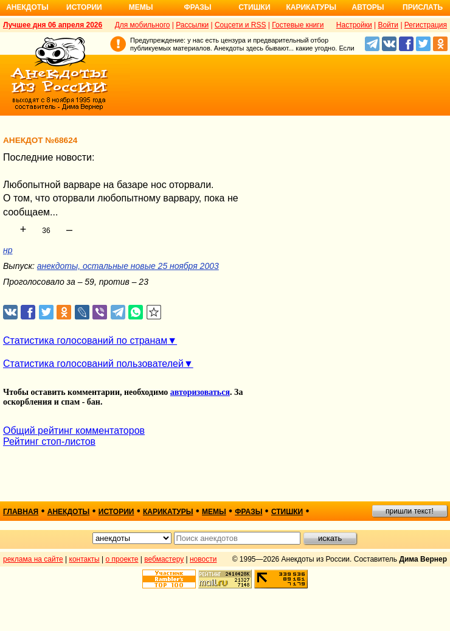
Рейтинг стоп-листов (49, 441)
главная (20, 511)
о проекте (122, 559)
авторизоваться (200, 392)
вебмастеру (164, 559)
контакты (84, 559)
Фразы (197, 7)
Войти (388, 25)
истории (116, 511)
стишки (287, 511)
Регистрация (425, 25)
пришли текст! (410, 511)
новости (203, 559)
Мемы (141, 7)
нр (8, 250)
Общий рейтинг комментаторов (74, 430)
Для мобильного (142, 25)
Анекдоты (27, 7)
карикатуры (168, 511)
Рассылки (192, 25)
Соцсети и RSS (240, 25)
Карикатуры (311, 7)
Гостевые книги (298, 25)
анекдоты (68, 511)
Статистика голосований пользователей (93, 363)
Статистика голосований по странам (85, 340)
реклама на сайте (33, 559)
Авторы (368, 7)
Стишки (254, 7)
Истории (84, 7)
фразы (248, 511)
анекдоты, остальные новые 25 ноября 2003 (128, 266)
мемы (214, 511)
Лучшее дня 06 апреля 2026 (52, 25)
